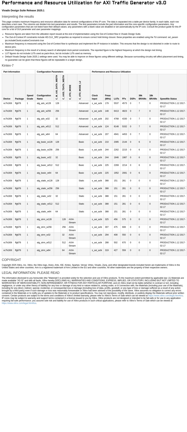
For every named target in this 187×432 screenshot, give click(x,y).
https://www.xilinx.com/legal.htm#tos (165, 295)
